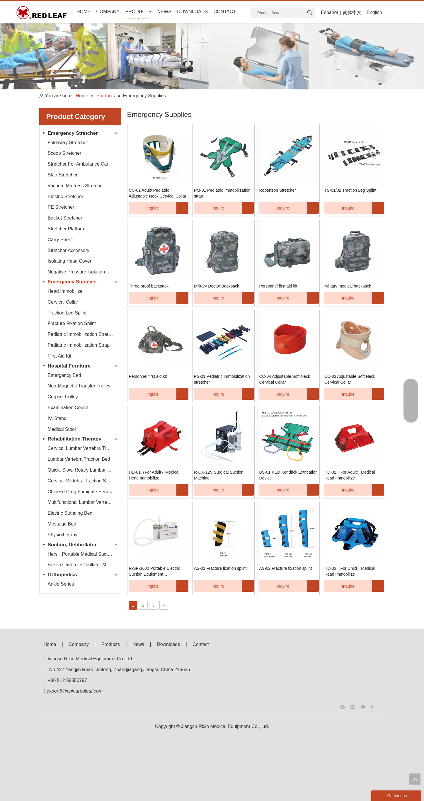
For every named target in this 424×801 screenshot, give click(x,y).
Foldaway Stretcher (68, 142)
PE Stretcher (61, 207)
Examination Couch (68, 407)
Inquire (144, 208)
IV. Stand (57, 418)
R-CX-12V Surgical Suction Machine (218, 475)
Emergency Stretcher (73, 133)
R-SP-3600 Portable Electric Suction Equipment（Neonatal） (154, 571)
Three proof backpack (148, 286)
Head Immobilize (65, 291)
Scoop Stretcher (64, 153)
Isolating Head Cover (69, 261)
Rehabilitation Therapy (74, 439)
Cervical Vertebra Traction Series (82, 480)
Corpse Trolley (63, 396)
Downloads (168, 644)
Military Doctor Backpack (216, 286)
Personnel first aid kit (278, 286)
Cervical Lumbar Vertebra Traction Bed (83, 448)
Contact (201, 644)
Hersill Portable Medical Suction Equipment (83, 554)
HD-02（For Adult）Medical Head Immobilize (349, 475)
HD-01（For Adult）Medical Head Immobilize (154, 475)
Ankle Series (61, 583)
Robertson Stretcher (277, 190)
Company (78, 644)
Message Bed (62, 523)
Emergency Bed (64, 375)
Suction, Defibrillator (72, 544)
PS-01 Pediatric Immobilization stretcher (222, 379)
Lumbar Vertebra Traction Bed (79, 459)
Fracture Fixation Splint (72, 323)
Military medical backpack (347, 286)
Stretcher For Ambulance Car (78, 163)
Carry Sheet (60, 239)
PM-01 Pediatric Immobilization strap (222, 193)
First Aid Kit (59, 355)
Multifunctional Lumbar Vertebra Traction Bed (83, 502)
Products (110, 644)
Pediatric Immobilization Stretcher (83, 334)
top (414, 779)
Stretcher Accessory (68, 250)
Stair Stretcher (63, 174)
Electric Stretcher (66, 196)
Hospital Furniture (69, 366)
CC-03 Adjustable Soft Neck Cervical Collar (349, 379)
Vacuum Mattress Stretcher (76, 185)
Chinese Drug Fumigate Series (80, 491)
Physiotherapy (62, 534)
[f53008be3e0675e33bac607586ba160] (358, 653)
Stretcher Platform (67, 228)
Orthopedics (62, 574)
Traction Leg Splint (67, 312)
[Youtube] (363, 663)
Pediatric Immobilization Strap (79, 345)
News (138, 644)
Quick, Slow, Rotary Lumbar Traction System (83, 469)
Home (50, 644)
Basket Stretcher (65, 217)
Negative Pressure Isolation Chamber (83, 271)
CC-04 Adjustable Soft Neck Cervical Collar (284, 379)
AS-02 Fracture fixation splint (285, 568)
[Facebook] (342, 663)
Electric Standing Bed (70, 513)
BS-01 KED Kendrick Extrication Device (288, 475)
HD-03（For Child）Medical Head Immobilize (349, 571)
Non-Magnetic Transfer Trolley (79, 385)
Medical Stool (62, 429)
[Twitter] (373, 663)
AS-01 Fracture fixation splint (220, 568)
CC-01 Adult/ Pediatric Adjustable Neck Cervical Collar (157, 193)
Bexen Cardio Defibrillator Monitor (83, 564)
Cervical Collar (63, 302)
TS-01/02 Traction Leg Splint (350, 190)
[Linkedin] (352, 663)
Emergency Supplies (72, 282)
